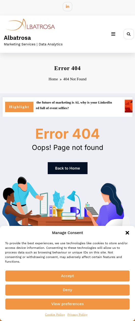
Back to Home (67, 165)
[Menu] (116, 32)
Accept (67, 276)
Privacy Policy (77, 314)
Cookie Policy (55, 314)
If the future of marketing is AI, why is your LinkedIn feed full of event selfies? (77, 103)
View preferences (67, 304)
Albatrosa (17, 36)
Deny (67, 290)
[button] (127, 232)
